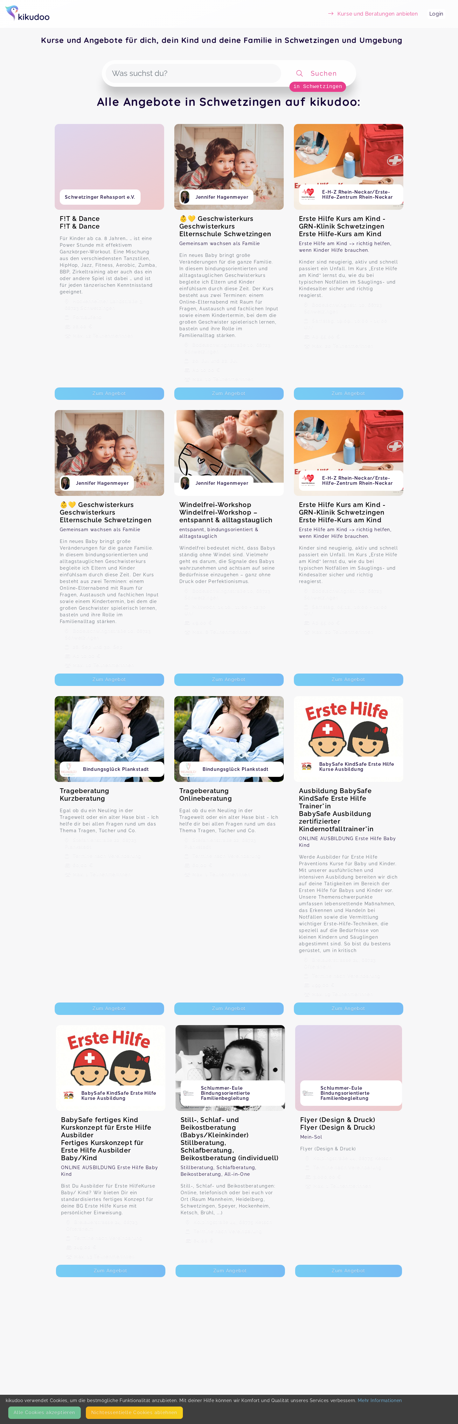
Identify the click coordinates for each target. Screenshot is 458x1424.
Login (436, 14)
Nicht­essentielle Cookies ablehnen (134, 1412)
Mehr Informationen (380, 1400)
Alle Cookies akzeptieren (44, 1412)
